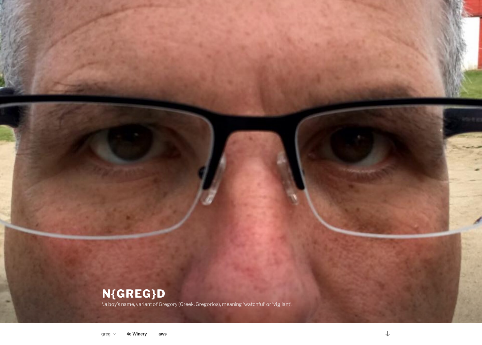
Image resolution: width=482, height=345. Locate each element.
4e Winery (137, 333)
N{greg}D (134, 293)
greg (109, 333)
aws (163, 333)
